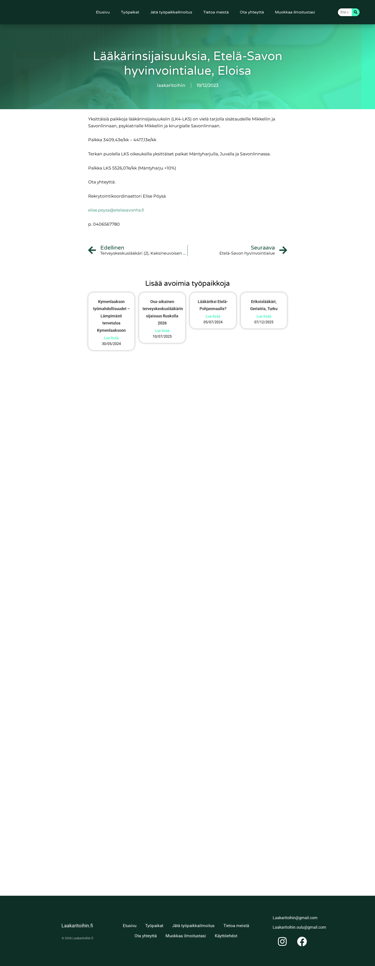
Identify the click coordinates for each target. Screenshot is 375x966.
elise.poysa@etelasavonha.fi (117, 210)
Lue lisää (118, 389)
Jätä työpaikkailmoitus (171, 12)
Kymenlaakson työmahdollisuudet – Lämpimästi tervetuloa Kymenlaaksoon (111, 316)
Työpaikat (130, 12)
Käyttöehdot (226, 935)
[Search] (356, 12)
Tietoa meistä (216, 12)
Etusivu (103, 12)
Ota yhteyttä (252, 12)
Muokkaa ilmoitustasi (295, 12)
